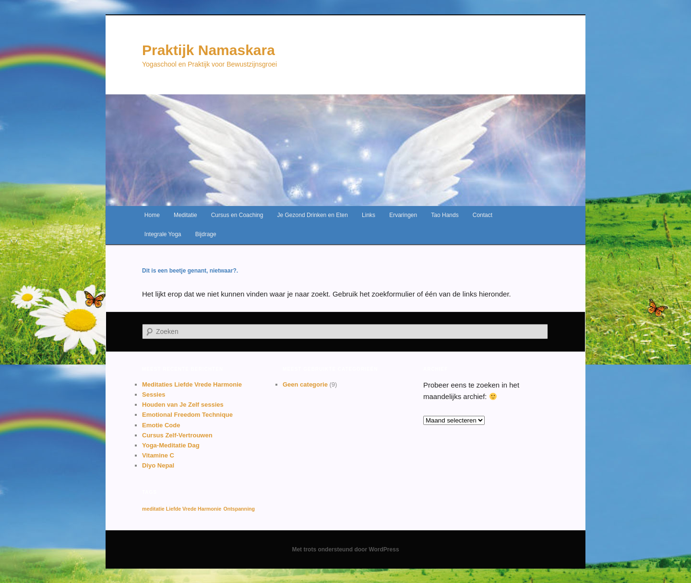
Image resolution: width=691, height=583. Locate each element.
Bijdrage (205, 234)
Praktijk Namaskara (208, 50)
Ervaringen (403, 215)
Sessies (153, 394)
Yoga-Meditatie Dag (171, 445)
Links (368, 215)
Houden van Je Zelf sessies (183, 404)
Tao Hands (444, 215)
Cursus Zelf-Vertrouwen (177, 435)
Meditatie (185, 215)
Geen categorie (305, 384)
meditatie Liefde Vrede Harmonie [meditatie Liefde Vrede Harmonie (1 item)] (181, 509)
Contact (482, 215)
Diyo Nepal (158, 465)
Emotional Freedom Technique (187, 414)
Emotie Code (161, 425)
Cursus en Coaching (237, 215)
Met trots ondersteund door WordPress (345, 549)
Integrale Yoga (162, 234)
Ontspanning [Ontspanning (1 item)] (239, 509)
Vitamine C (158, 455)
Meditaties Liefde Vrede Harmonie (192, 384)
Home (152, 215)
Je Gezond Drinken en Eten (312, 215)
